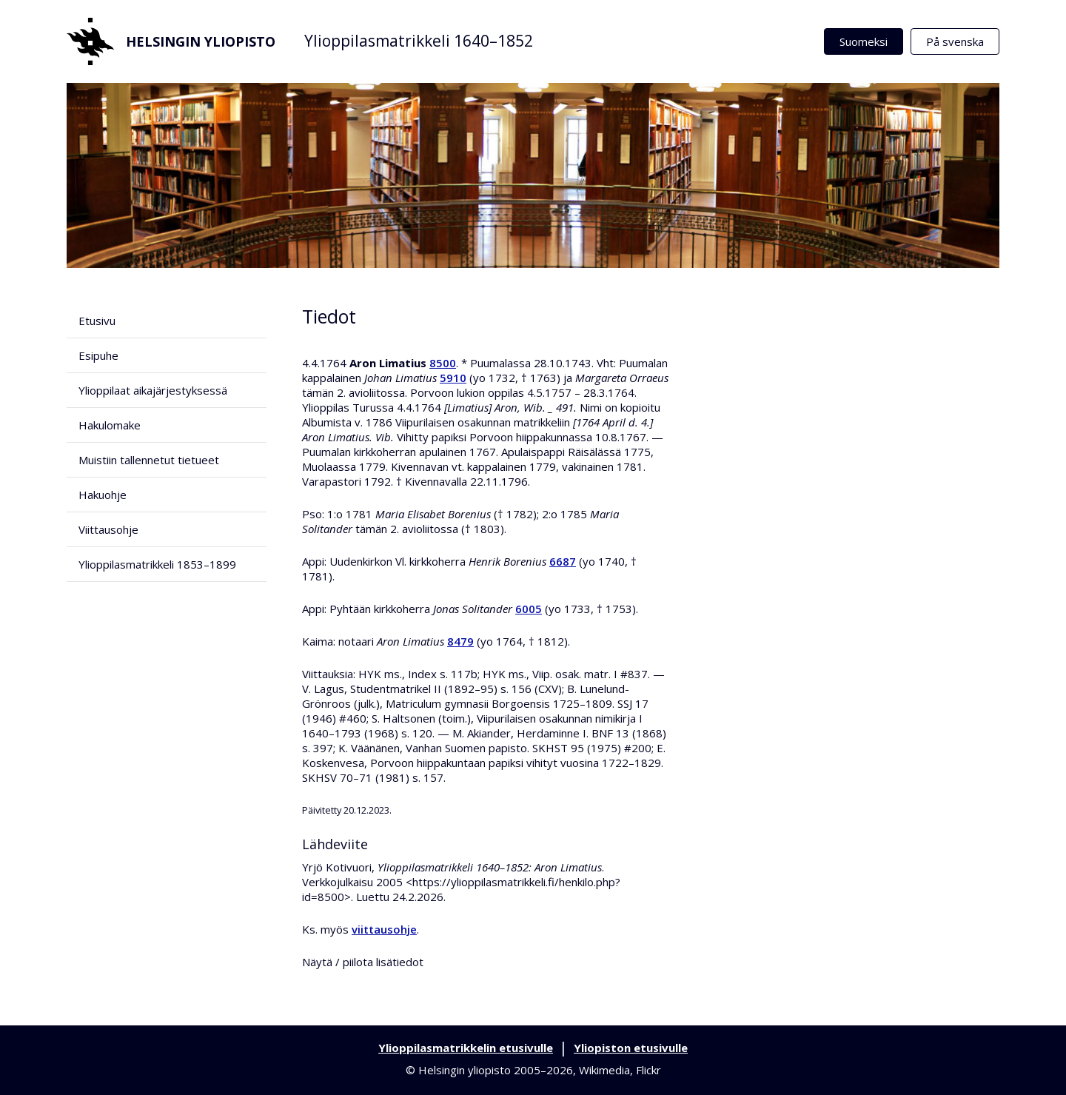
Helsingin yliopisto (171, 41)
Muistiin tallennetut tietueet (148, 459)
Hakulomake (109, 425)
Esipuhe (98, 355)
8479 (460, 641)
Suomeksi (863, 41)
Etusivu (96, 320)
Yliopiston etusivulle (631, 1047)
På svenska (955, 41)
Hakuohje (102, 494)
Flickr (648, 1069)
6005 (528, 608)
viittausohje (384, 929)
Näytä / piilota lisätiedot (362, 961)
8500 (442, 362)
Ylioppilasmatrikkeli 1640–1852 (418, 40)
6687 (562, 561)
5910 (453, 377)
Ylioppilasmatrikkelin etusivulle (465, 1047)
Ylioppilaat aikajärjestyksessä (152, 390)
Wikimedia (604, 1069)
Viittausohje (108, 529)
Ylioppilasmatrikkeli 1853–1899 (157, 564)
